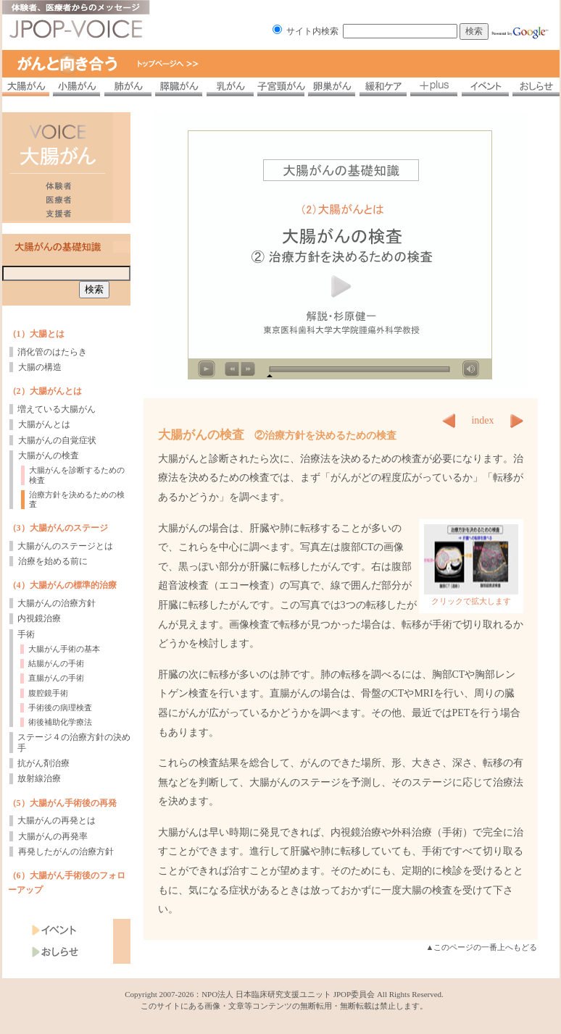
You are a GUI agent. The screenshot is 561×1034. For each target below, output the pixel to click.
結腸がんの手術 (56, 663)
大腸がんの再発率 (53, 836)
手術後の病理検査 (60, 707)
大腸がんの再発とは (56, 820)
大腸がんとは (44, 424)
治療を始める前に (53, 561)
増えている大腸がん (56, 409)
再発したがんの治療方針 (66, 851)
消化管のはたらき (52, 352)
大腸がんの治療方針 (56, 603)
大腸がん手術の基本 (64, 648)
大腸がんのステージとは (65, 546)
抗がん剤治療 (43, 763)
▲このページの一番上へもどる (482, 947)
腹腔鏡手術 (48, 693)
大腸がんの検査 (48, 455)
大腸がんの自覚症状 (57, 440)
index (482, 420)
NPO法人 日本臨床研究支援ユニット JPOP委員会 (288, 994)
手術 (26, 634)
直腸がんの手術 (56, 677)
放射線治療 (39, 778)
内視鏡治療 (39, 618)
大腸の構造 (40, 367)
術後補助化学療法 (60, 722)
